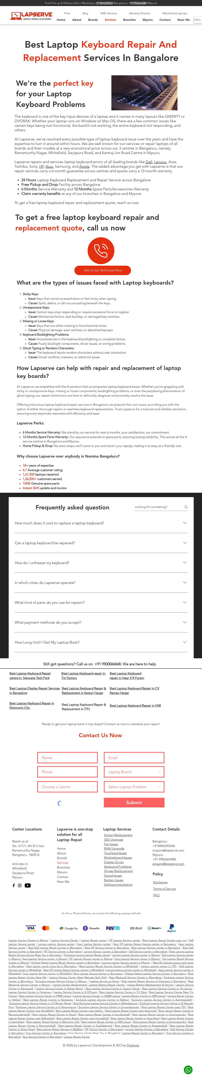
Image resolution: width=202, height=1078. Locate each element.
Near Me (63, 881)
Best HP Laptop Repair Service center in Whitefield (73, 970)
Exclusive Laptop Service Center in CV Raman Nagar (40, 1003)
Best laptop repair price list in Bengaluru (51, 966)
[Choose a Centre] (67, 786)
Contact (62, 877)
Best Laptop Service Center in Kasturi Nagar (113, 988)
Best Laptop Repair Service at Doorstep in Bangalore (154, 981)
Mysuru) (152, 3)
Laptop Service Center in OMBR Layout (96, 996)
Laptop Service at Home (104, 981)
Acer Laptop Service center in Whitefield (47, 973)
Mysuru (17, 877)
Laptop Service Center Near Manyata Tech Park (78, 977)
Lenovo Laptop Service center (56, 944)
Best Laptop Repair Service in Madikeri (60, 1029)
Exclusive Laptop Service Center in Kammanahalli (162, 999)
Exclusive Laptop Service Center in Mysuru (61, 981)
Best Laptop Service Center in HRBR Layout (45, 996)
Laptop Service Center (64, 940)
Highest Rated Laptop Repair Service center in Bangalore (65, 962)
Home (61, 848)
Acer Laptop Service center (94, 944)
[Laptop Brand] (134, 772)
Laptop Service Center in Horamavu (29, 992)
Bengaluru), (122, 3)
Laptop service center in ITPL (159, 966)
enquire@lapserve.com (168, 850)
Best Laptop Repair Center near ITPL (164, 1007)
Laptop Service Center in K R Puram (75, 992)
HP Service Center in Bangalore (63, 951)
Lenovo (160, 162)
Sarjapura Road (23, 873)
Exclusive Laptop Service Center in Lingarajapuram (109, 1007)
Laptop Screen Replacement (70, 984)
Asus (49, 166)
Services (62, 863)
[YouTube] (27, 885)
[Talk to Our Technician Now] (102, 270)
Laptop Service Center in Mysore (28, 940)
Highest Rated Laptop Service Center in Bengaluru (155, 973)
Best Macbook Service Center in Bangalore (135, 977)
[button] (147, 20)
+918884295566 (164, 846)
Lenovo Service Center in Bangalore (105, 951)
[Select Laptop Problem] (134, 786)
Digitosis (133, 1045)
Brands (62, 858)
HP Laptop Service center (124, 940)
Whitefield (19, 868)
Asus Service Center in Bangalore (42, 1036)
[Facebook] (13, 885)
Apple (84, 166)
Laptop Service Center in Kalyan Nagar (59, 988)
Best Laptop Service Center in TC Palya (123, 992)
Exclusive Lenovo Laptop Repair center (87, 955)
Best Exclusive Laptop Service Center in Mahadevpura (105, 1003)
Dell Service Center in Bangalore (148, 951)
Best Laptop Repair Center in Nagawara (48, 999)
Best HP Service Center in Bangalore (107, 947)
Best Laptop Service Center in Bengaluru (98, 973)
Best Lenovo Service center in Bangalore (155, 947)
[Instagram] (19, 885)
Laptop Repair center (94, 940)
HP (41, 166)
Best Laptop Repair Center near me (164, 940)
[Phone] (101, 250)
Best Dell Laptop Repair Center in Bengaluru (55, 947)
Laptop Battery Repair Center (106, 984)
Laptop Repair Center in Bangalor (142, 1033)
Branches (63, 867)
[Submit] (134, 802)
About (61, 853)
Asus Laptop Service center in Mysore (45, 958)
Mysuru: (158, 855)
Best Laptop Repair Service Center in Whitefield (108, 966)
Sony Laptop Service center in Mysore (137, 958)
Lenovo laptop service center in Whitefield (130, 970)
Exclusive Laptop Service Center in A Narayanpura (46, 1007)
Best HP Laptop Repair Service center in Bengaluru (144, 944)
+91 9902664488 (164, 859)
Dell (149, 162)
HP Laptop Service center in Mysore (90, 958)
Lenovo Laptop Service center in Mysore (136, 955)
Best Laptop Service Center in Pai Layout (167, 988)
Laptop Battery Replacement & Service (150, 984)
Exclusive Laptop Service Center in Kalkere (102, 999)
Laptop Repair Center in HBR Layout (143, 996)
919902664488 (138, 3)
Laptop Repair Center (77, 1036)
